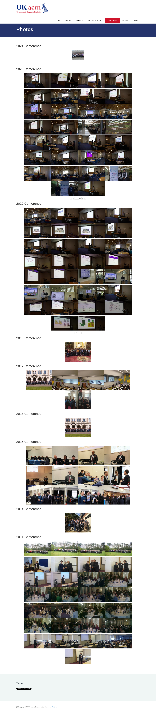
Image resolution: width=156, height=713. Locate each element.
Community (112, 21)
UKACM (68, 21)
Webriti (54, 707)
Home (58, 21)
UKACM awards (95, 21)
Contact (126, 21)
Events (80, 21)
